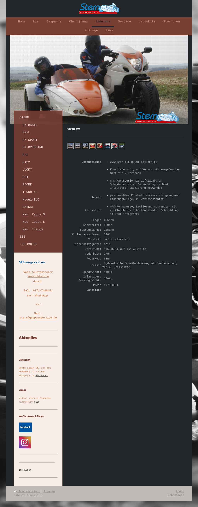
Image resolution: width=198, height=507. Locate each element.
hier (37, 402)
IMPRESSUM (25, 470)
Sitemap (49, 491)
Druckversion (27, 491)
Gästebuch (41, 375)
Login (180, 491)
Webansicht (176, 495)
